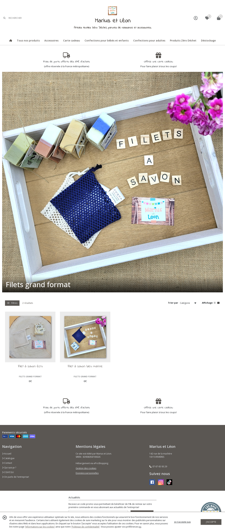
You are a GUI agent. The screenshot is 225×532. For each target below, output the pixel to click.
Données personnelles (87, 473)
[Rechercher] (4, 17)
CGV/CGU (8, 472)
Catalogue (8, 458)
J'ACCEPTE (211, 521)
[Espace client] (195, 18)
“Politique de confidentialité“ (85, 526)
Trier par (173, 302)
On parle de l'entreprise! (15, 476)
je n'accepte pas (182, 521)
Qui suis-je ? (9, 467)
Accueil (6, 453)
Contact (7, 462)
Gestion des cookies (86, 468)
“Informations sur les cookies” (40, 526)
